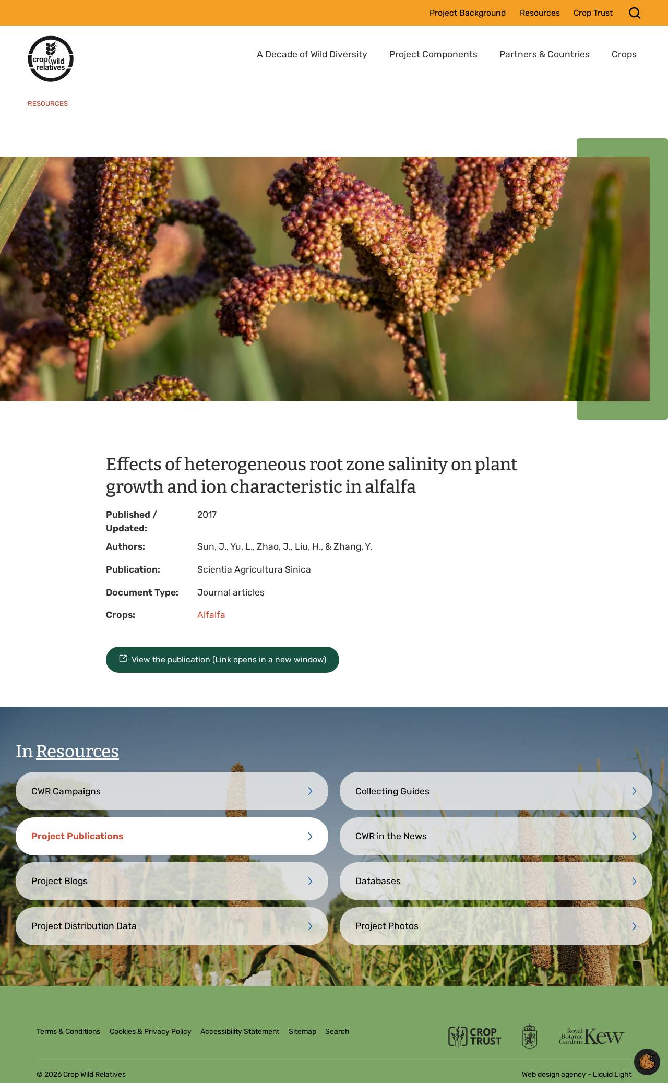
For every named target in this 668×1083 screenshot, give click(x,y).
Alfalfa (211, 615)
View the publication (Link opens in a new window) (229, 659)
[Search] (635, 13)
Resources (77, 751)
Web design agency (555, 1074)
